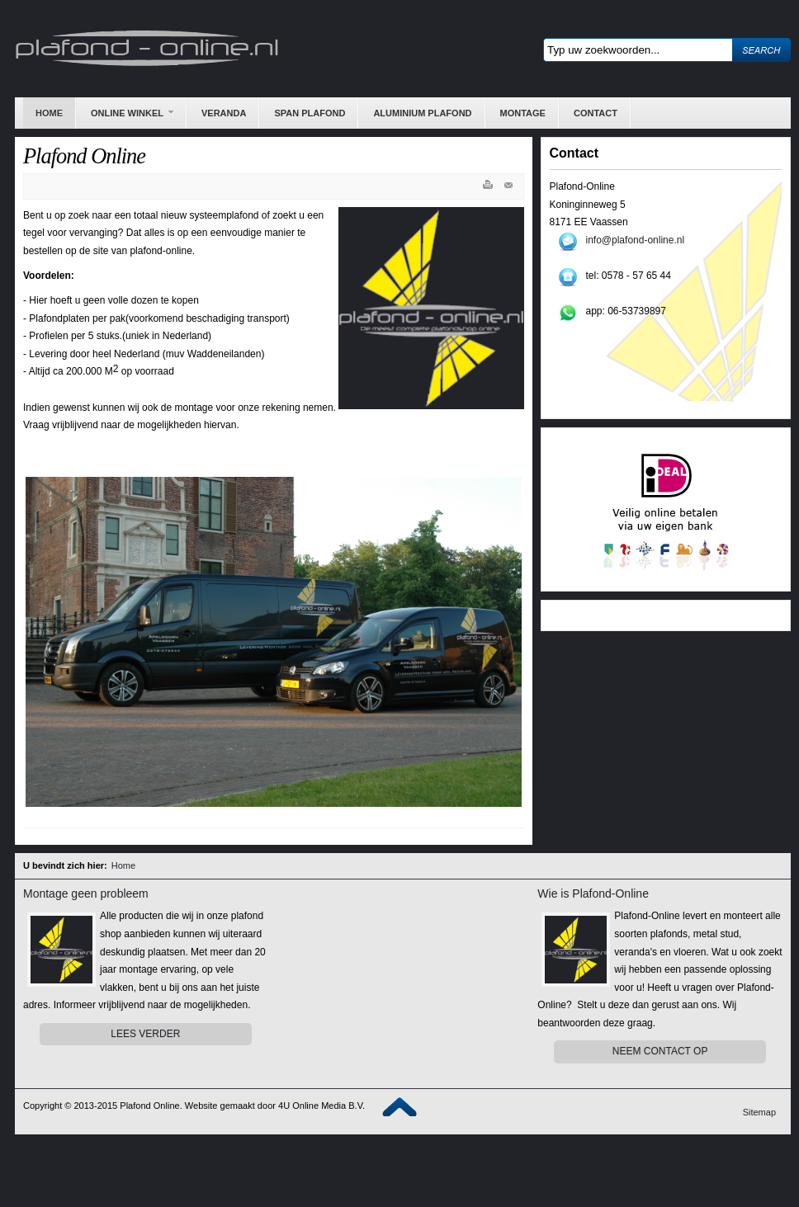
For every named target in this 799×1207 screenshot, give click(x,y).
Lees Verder (145, 1034)
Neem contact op (660, 1051)
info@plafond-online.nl (635, 240)
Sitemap (759, 1112)
